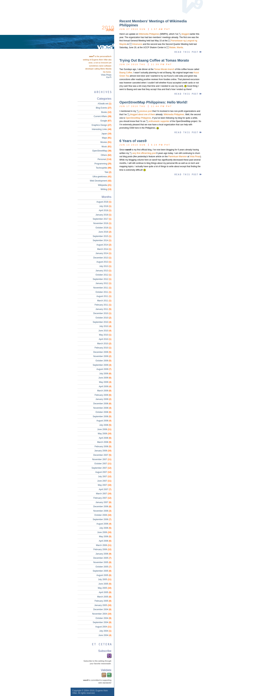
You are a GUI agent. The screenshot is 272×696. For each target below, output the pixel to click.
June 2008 (104, 429)
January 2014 (103, 253)
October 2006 (102, 515)
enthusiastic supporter (159, 121)
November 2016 (102, 223)
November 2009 (102, 356)
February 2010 (103, 348)
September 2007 (101, 468)
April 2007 (105, 489)
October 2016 (103, 227)
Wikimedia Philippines (149, 34)
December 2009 (102, 352)
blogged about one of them (142, 114)
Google (105, 121)
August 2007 (103, 472)
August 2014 (103, 245)
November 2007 (101, 459)
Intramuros (137, 44)
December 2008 (102, 403)
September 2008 (102, 416)
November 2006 (102, 511)
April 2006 (105, 541)
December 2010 (102, 313)
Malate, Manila (176, 47)
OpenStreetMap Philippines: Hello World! (153, 102)
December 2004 (102, 609)
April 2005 (105, 592)
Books (106, 112)
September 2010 (102, 322)
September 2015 (102, 236)
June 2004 (104, 635)
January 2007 (103, 502)
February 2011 (103, 305)
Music (106, 146)
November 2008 (102, 408)
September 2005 (102, 571)
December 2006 (102, 506)
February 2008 (103, 446)
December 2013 (102, 257)
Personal (104, 159)
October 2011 (103, 292)
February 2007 (102, 498)
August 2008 (103, 420)
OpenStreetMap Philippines (138, 118)
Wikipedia (104, 185)
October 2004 (103, 618)
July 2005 (104, 579)
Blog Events (103, 108)
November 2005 (102, 562)
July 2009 (105, 373)
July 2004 (105, 631)
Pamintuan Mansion (177, 156)
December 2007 (102, 455)
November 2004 (101, 614)
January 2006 (103, 554)
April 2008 (105, 438)
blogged (185, 34)
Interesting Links (101, 129)
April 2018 (105, 210)
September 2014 (102, 240)
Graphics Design (101, 125)
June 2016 (104, 232)
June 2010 (104, 330)
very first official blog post (144, 153)
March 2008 (104, 442)
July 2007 (104, 476)
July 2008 (105, 425)
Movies (105, 142)
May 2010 (105, 335)
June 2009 (104, 378)
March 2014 (104, 249)
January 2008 (102, 450)
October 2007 (102, 463)
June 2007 (104, 481)
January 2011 (103, 309)
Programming (103, 163)
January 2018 (103, 215)
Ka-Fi (108, 77)
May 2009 (105, 382)
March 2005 (104, 596)
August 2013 (103, 262)
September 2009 (102, 365)
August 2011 (103, 296)
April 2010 (105, 339)
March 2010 (104, 343)
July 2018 (105, 206)
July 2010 (105, 326)
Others (106, 155)
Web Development (100, 181)
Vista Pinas (195, 156)
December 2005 (102, 558)
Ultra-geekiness (101, 176)
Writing (106, 189)
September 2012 (102, 279)
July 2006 (105, 528)
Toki (107, 172)
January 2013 (103, 270)
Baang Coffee (125, 72)
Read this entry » (188, 52)
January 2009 (103, 399)
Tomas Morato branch (164, 69)
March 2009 (104, 390)
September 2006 (102, 519)
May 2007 (104, 485)
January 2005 (102, 605)
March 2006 (103, 545)
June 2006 (104, 532)
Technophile (103, 168)
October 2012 (103, 275)
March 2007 (103, 493)
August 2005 (103, 575)
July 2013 (105, 266)
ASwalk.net (104, 103)
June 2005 (104, 584)
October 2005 (103, 566)
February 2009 (103, 395)
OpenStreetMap (101, 151)
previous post (145, 111)
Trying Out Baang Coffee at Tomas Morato (154, 60)
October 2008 (103, 412)
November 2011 (102, 287)
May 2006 (105, 536)
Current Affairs (102, 116)
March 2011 (104, 300)
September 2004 (102, 622)
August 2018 (103, 202)
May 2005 (104, 588)
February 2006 (102, 549)
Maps (106, 138)
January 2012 (103, 283)
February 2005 (103, 601)
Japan (106, 133)
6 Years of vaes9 (133, 141)
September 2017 (102, 219)
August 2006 (103, 524)
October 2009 (103, 360)
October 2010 (103, 318)
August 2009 (103, 369)
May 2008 (104, 433)
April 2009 (105, 386)
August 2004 (103, 627)
